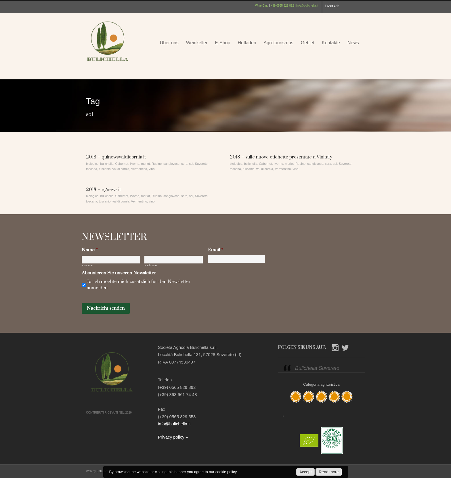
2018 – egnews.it (103, 189)
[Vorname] (111, 259)
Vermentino (139, 169)
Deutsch (332, 6)
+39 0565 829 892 (282, 5)
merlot (145, 163)
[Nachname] (173, 259)
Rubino (157, 163)
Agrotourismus (278, 42)
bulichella (107, 163)
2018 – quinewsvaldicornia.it (116, 157)
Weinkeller (196, 42)
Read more (329, 472)
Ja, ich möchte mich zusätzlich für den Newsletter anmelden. (139, 285)
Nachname (151, 265)
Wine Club (261, 5)
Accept (305, 472)
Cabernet (121, 163)
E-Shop (222, 42)
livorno (134, 163)
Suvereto (201, 163)
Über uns (169, 42)
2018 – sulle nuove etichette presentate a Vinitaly (281, 157)
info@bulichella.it (307, 5)
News (353, 42)
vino (151, 169)
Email (215, 250)
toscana (91, 169)
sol (191, 163)
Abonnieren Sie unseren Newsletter (119, 273)
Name (90, 250)
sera (184, 163)
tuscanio (105, 169)
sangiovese (171, 163)
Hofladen (247, 42)
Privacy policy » (173, 437)
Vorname (87, 265)
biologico (92, 163)
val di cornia (120, 169)
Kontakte (331, 42)
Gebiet (307, 42)
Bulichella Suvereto (317, 368)
